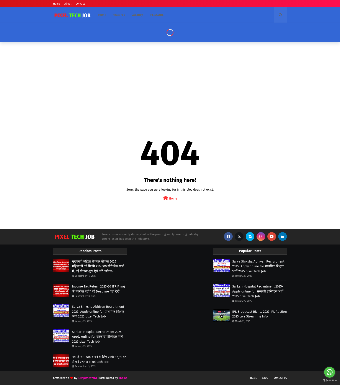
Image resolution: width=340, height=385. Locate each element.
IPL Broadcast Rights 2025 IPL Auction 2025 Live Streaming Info (259, 314)
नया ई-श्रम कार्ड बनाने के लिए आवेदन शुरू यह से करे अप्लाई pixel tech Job (99, 359)
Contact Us (280, 378)
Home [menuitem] (102, 15)
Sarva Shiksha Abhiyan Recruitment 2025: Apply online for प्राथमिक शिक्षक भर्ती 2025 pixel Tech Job (98, 311)
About (67, 3)
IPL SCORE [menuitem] (156, 15)
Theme (123, 378)
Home (56, 3)
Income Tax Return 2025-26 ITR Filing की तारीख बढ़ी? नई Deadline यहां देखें (98, 288)
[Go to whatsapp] (329, 372)
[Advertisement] (170, 79)
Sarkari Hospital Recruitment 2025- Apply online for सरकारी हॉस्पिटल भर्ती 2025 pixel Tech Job (97, 337)
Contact (80, 3)
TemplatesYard (87, 378)
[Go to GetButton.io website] (330, 380)
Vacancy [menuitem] (137, 15)
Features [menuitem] (119, 15)
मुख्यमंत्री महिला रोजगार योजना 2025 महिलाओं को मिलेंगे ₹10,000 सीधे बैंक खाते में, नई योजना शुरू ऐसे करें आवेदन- (98, 266)
